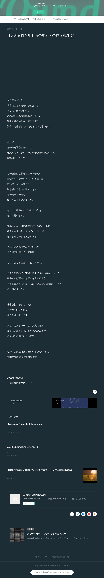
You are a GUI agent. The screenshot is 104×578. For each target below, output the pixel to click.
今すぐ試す (39, 12)
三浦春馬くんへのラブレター (61, 19)
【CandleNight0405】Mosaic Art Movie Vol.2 (21, 19)
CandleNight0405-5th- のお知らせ (22, 447)
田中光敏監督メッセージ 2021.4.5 (41, 19)
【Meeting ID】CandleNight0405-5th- (24, 424)
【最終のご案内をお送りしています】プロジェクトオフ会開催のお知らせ (40, 470)
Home (5, 19)
